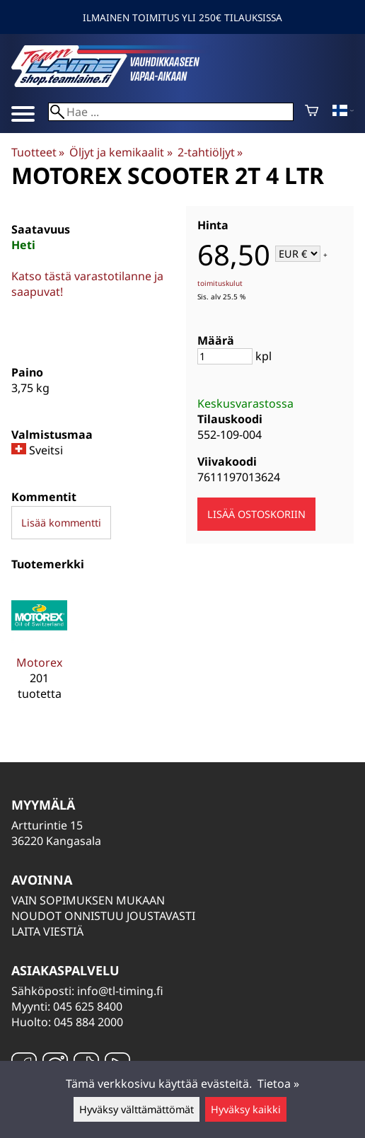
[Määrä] (225, 356)
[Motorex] (39, 650)
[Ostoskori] (311, 112)
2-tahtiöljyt (210, 152)
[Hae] (171, 112)
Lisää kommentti (61, 522)
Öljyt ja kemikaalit (120, 152)
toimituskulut (220, 283)
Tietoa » (278, 1083)
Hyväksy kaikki (246, 1109)
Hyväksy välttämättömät (136, 1109)
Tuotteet (37, 152)
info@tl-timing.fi (120, 991)
